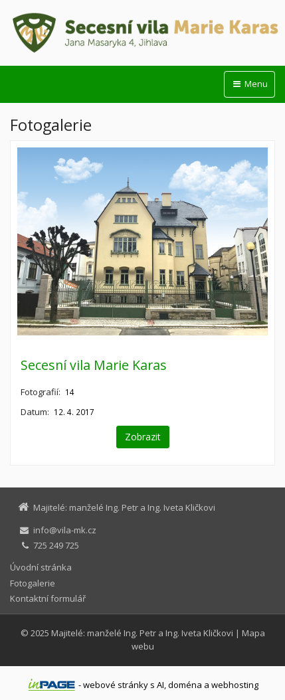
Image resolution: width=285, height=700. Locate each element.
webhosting (234, 685)
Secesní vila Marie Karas (94, 365)
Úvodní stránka (41, 567)
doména (185, 685)
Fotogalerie (32, 583)
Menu (249, 84)
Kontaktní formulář (48, 598)
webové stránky (115, 685)
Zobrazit (143, 436)
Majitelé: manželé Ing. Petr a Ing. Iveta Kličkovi (142, 633)
